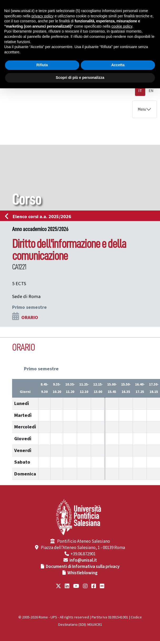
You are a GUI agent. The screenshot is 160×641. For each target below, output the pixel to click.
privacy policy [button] (43, 16)
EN (151, 91)
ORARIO (29, 317)
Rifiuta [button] (42, 65)
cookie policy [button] (121, 26)
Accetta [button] (118, 65)
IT (140, 91)
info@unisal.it (83, 560)
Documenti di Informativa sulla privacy (82, 566)
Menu (142, 109)
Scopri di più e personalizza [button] (80, 77)
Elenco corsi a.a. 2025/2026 (39, 216)
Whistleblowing (82, 573)
